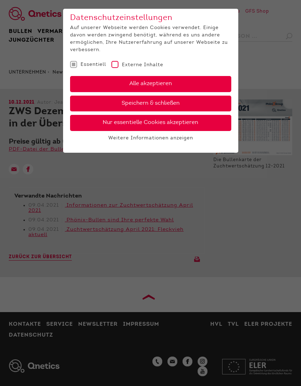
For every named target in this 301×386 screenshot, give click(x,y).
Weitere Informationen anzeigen (150, 138)
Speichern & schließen (151, 103)
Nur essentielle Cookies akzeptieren (150, 122)
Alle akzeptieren (150, 84)
